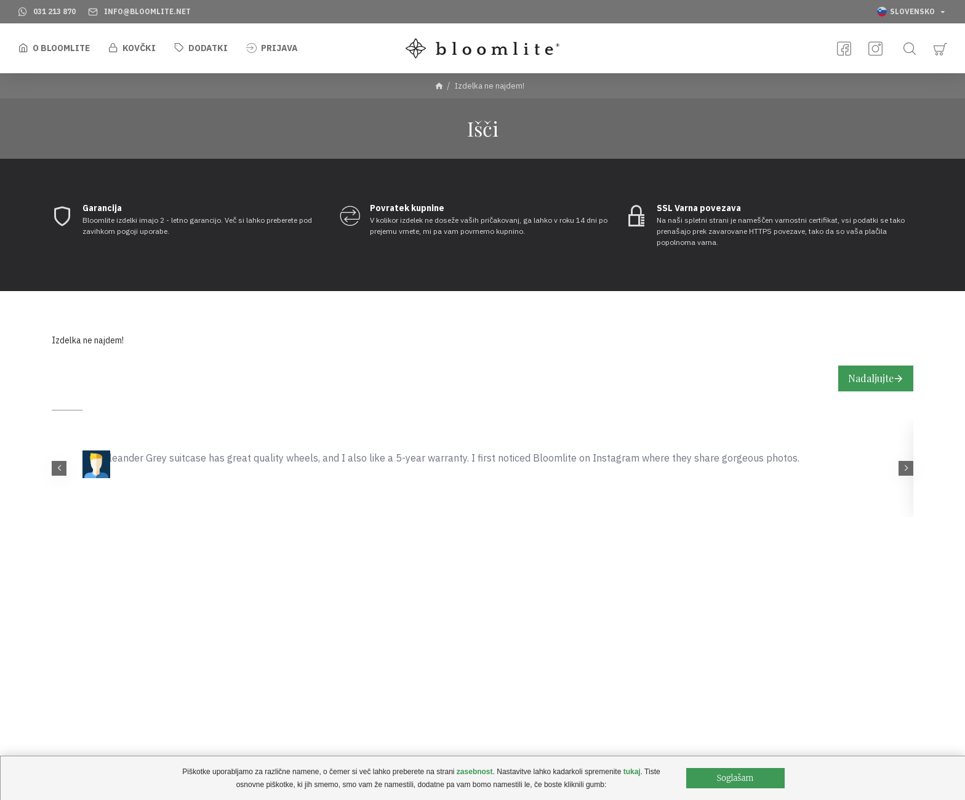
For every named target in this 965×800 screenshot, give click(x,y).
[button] (59, 468)
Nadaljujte (871, 378)
